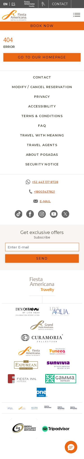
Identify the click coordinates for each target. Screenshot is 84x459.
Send (42, 258)
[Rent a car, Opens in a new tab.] (43, 4)
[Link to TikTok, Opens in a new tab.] (18, 214)
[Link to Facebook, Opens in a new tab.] (30, 214)
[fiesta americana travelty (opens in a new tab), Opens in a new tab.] (42, 284)
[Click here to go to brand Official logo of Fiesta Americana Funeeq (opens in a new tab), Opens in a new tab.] (57, 351)
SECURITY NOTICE (42, 164)
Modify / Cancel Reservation (42, 87)
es (13, 4)
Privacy (42, 97)
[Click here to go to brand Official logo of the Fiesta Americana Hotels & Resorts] (29, 351)
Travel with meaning (42, 135)
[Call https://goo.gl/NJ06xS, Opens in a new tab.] (42, 182)
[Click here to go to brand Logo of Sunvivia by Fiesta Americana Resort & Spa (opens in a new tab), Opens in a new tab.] (58, 365)
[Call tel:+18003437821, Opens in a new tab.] (42, 191)
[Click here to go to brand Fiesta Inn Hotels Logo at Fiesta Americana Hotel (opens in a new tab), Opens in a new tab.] (22, 378)
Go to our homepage (42, 57)
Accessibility (42, 106)
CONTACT (60, 4)
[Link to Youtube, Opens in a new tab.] (54, 214)
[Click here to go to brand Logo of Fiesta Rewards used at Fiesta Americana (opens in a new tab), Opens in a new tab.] (47, 408)
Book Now (42, 26)
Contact (42, 77)
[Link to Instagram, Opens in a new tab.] (42, 214)
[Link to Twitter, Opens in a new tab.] (65, 214)
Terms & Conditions (42, 116)
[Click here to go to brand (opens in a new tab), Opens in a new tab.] (24, 428)
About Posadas (42, 155)
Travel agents (42, 145)
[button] (71, 447)
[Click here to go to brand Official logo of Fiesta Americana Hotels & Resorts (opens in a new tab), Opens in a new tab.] (22, 408)
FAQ (42, 126)
